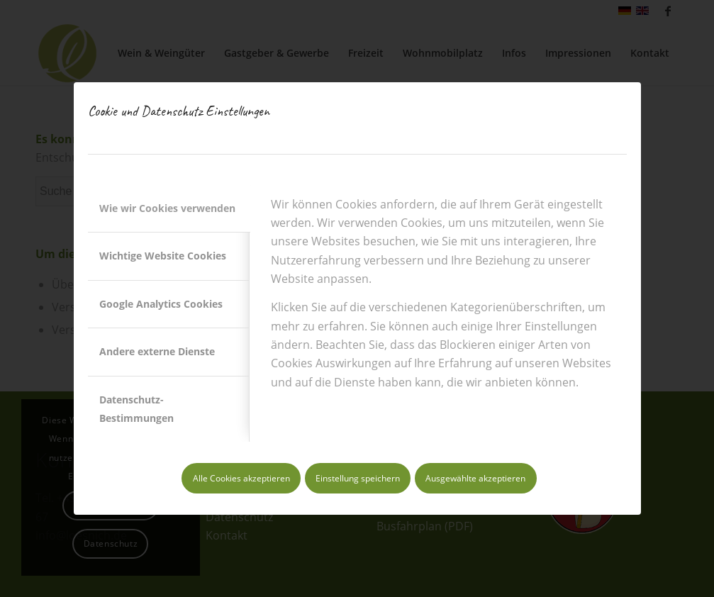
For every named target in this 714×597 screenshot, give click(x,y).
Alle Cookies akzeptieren (241, 478)
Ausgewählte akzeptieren (475, 478)
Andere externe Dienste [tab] (157, 351)
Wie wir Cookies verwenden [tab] (167, 208)
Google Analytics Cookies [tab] (161, 304)
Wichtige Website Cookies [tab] (162, 255)
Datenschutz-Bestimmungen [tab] (136, 409)
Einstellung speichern (358, 478)
